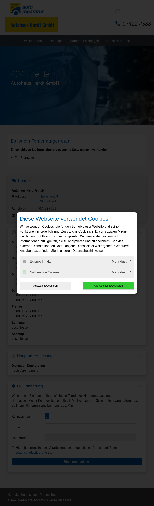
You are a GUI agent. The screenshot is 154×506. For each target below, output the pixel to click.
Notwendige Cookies (41, 272)
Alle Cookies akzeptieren (108, 285)
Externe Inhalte (37, 261)
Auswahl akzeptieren (45, 285)
